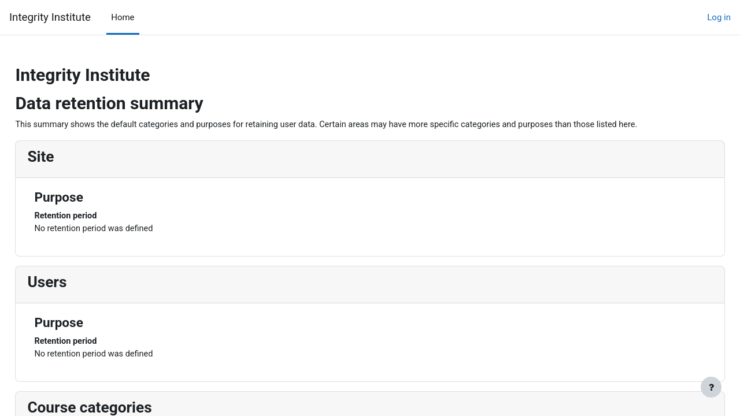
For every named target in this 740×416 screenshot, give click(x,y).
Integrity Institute (50, 17)
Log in (719, 17)
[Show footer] (711, 387)
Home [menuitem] (122, 17)
